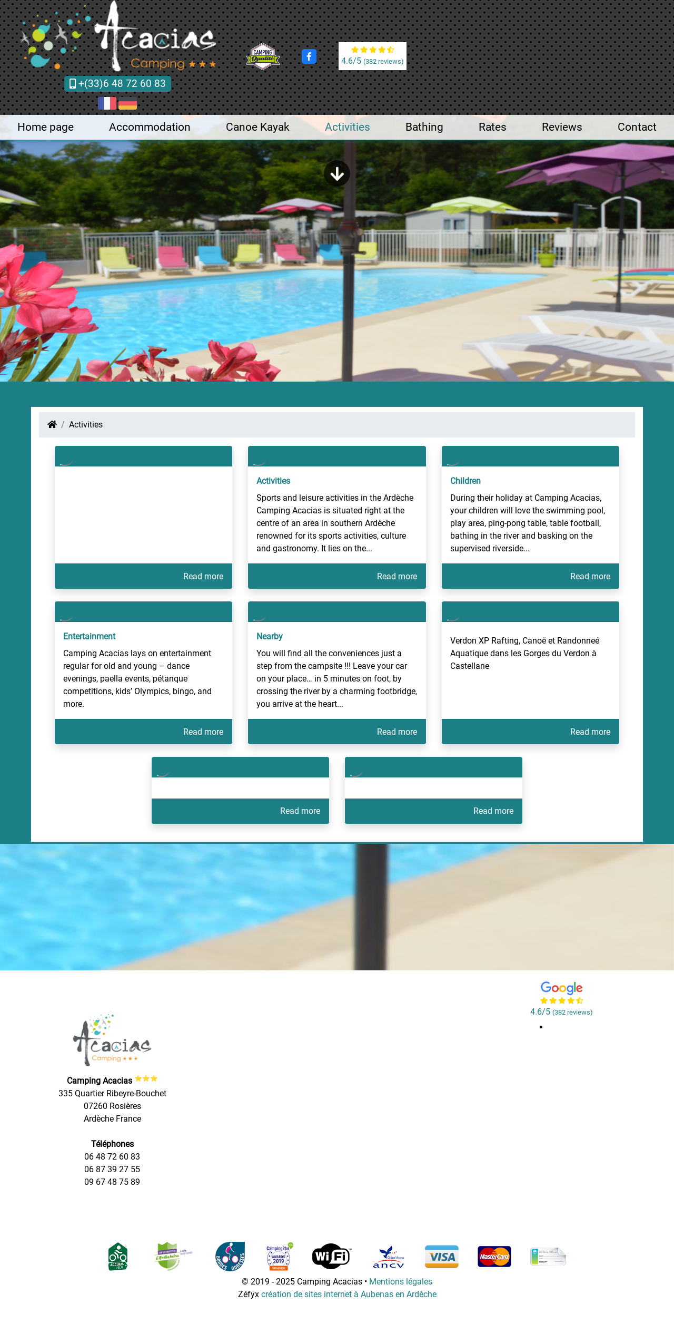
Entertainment (89, 636)
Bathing (424, 127)
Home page (45, 127)
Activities (347, 127)
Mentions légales (400, 1282)
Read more (203, 576)
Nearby (269, 636)
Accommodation (150, 127)
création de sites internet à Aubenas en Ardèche (349, 1294)
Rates (493, 127)
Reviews (562, 127)
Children (465, 481)
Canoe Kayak (258, 127)
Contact (637, 127)
